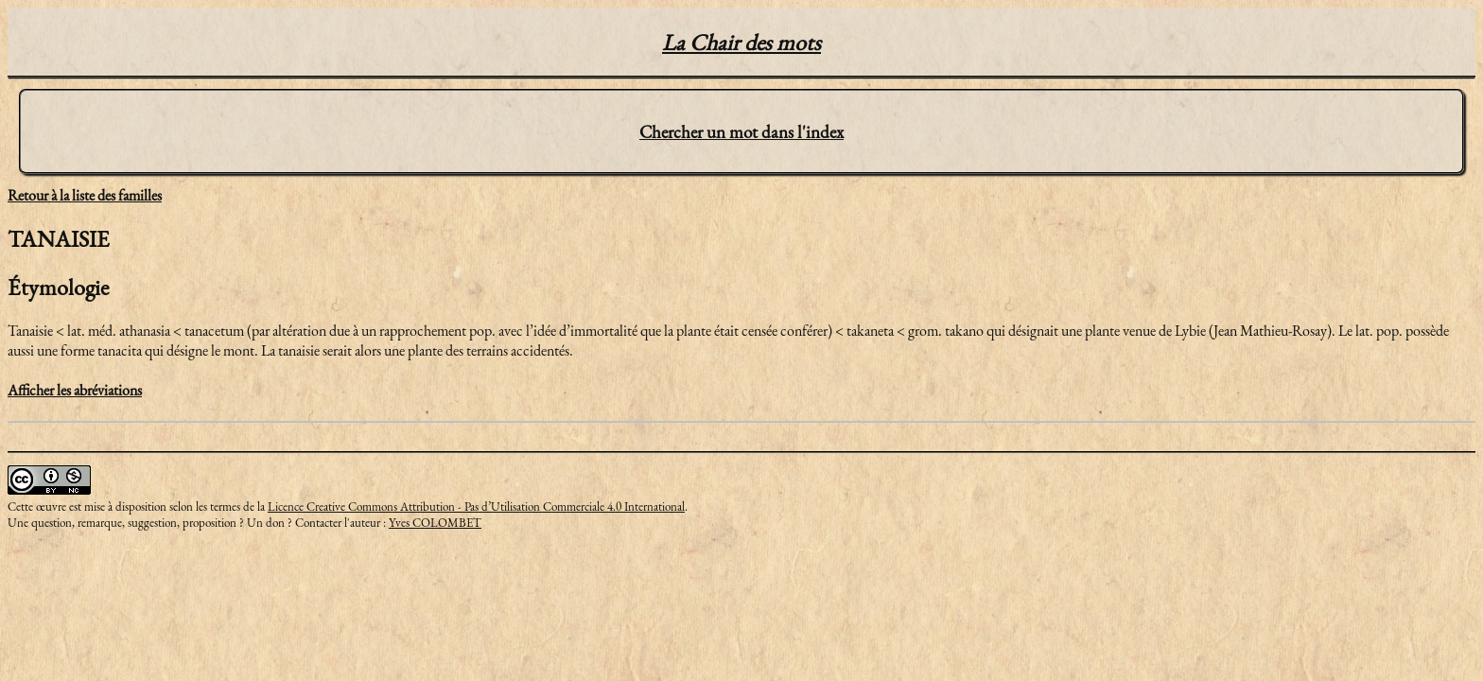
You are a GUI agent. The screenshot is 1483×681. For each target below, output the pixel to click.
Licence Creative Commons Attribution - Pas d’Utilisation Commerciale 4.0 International (476, 506)
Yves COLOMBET (435, 523)
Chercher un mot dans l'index (741, 132)
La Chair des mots (741, 42)
